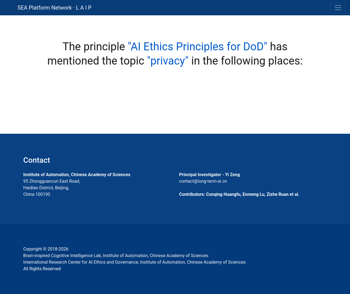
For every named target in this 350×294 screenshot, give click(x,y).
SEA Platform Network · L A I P (54, 7)
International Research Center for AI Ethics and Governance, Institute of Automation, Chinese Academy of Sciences (134, 262)
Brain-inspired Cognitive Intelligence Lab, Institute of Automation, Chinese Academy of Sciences (115, 255)
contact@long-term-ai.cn (203, 181)
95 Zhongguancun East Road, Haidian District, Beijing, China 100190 (51, 188)
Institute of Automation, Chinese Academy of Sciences (76, 174)
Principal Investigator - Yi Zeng (209, 174)
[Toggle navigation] (338, 7)
